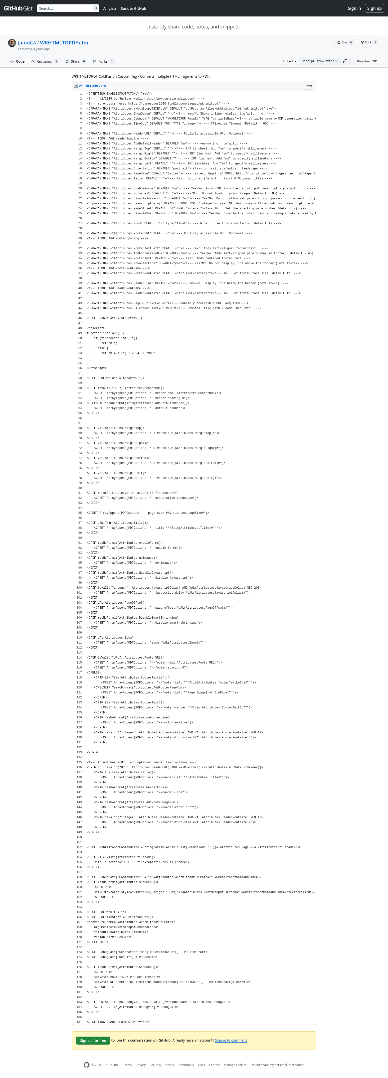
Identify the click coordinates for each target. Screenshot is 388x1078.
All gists (110, 8)
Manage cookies (235, 1065)
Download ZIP (367, 61)
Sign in (354, 8)
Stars (76, 61)
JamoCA (27, 42)
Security (155, 1065)
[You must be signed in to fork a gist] (369, 42)
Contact (214, 1065)
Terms (127, 1065)
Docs (201, 1065)
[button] (345, 61)
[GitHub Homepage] (87, 1065)
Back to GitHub (133, 8)
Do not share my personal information (278, 1065)
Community (186, 1065)
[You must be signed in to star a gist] (345, 42)
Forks (104, 61)
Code (17, 61)
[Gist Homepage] (18, 8)
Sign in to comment (231, 1040)
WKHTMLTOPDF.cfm (64, 42)
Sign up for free (93, 1040)
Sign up (374, 8)
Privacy (141, 1065)
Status (169, 1065)
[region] (194, 558)
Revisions (45, 61)
